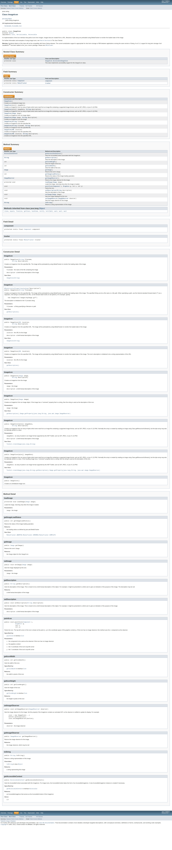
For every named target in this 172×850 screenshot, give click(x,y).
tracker (48, 85)
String (28, 111)
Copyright (4, 848)
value (26, 297)
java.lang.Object (7, 18)
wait (55, 218)
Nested (8, 8)
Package (10, 2)
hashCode (35, 218)
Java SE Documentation (46, 846)
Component (21, 82)
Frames (22, 6)
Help (41, 2)
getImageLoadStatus (52, 179)
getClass (27, 218)
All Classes (39, 6)
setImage (48, 200)
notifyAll (49, 218)
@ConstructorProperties (13, 297)
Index (37, 2)
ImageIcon (7, 103)
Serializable (7, 26)
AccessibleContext (11, 157)
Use (21, 2)
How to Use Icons (45, 41)
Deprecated (31, 2)
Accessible (15, 26)
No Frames (29, 6)
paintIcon (48, 192)
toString (48, 209)
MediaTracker (22, 85)
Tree (25, 2)
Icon (20, 26)
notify (41, 218)
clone (6, 218)
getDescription (50, 161)
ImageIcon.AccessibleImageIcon (56, 62)
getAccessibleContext (53, 157)
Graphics (66, 192)
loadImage (48, 187)
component (48, 82)
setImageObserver (51, 205)
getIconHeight (50, 166)
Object (11, 33)
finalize (19, 218)
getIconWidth (50, 170)
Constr (16, 8)
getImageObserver (51, 183)
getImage (48, 174)
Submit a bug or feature (8, 844)
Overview (3, 2)
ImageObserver (9, 183)
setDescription (50, 196)
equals (12, 218)
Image (14, 116)
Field (12, 8)
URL (13, 133)
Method (21, 8)
